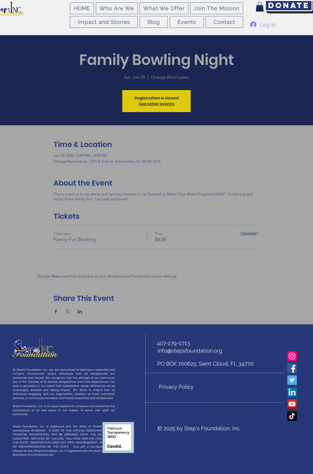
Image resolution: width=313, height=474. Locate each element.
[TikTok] (292, 416)
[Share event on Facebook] (56, 312)
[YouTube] (292, 404)
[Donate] (289, 5)
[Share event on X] (68, 312)
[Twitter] (292, 380)
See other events (156, 104)
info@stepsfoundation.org (189, 351)
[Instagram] (292, 356)
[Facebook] (292, 368)
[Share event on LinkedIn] (80, 312)
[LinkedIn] (292, 392)
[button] (260, 7)
